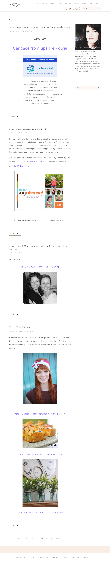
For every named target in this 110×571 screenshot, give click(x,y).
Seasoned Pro (61, 565)
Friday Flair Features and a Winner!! (27, 128)
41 (42, 538)
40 (37, 538)
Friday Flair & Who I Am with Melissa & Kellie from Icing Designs (38, 247)
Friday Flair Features (19, 327)
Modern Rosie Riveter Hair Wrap (31, 414)
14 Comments (29, 253)
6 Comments (28, 31)
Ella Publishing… (21, 166)
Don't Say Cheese (37, 161)
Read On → (15, 116)
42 (47, 538)
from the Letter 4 (56, 414)
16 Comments (29, 133)
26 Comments (29, 331)
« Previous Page (17, 538)
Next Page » (55, 538)
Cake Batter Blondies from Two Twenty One (40, 454)
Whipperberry (18, 4)
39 (32, 538)
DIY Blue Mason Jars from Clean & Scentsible (40, 512)
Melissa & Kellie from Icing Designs (40, 266)
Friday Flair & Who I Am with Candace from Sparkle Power (39, 27)
